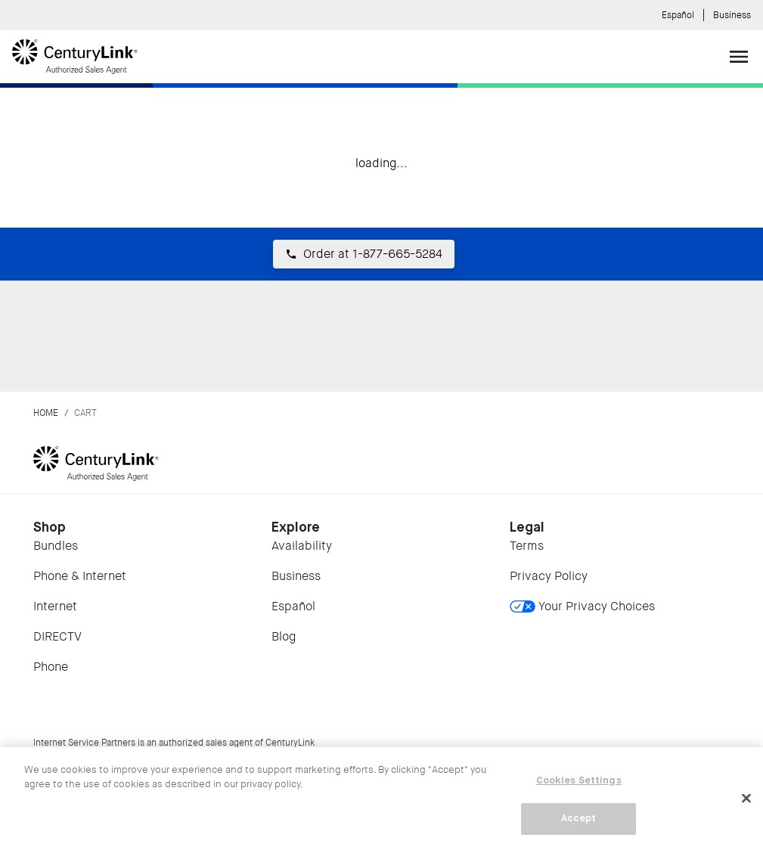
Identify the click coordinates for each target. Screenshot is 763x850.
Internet (55, 606)
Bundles (55, 546)
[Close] (746, 797)
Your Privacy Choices (582, 606)
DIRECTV (57, 636)
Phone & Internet (79, 576)
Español (678, 15)
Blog (283, 636)
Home (45, 413)
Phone (50, 667)
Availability (301, 546)
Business (732, 15)
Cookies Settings (579, 781)
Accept (579, 819)
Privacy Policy (549, 576)
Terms (527, 546)
